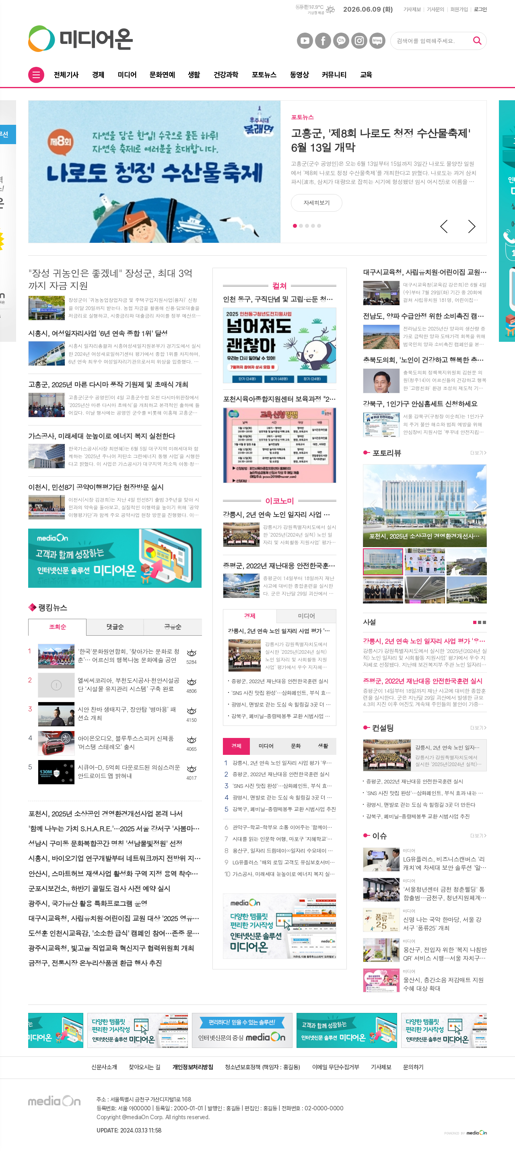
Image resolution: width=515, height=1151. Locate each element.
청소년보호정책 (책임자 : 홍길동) (262, 1067)
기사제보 (412, 9)
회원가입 (459, 9)
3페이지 (484, 622)
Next (472, 227)
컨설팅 (383, 727)
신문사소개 (104, 1067)
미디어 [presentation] (306, 616)
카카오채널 (341, 41)
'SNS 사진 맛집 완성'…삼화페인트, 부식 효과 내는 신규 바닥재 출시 (281, 692)
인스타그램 (359, 41)
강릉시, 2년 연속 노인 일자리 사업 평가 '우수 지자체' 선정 (284, 763)
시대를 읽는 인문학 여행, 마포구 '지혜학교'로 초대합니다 (284, 839)
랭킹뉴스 (52, 607)
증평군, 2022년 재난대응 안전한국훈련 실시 (279, 681)
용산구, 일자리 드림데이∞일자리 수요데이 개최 (284, 850)
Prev (444, 227)
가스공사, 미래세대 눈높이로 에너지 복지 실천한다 (284, 874)
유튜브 (305, 41)
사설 (369, 622)
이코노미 (279, 500)
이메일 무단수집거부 (335, 1067)
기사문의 (435, 9)
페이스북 (323, 41)
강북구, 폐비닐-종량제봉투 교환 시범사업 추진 (281, 716)
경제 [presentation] (249, 616)
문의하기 (413, 1067)
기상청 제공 (316, 13)
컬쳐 (279, 285)
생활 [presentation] (323, 746)
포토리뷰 (386, 452)
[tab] (250, 616)
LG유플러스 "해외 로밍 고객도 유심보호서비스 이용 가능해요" (284, 862)
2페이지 (479, 622)
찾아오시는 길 (145, 1067)
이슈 (379, 836)
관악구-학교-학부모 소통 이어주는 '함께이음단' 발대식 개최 (284, 827)
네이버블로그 (377, 41)
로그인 (480, 9)
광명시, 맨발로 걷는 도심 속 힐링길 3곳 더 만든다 (281, 704)
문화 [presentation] (295, 746)
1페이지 (474, 622)
